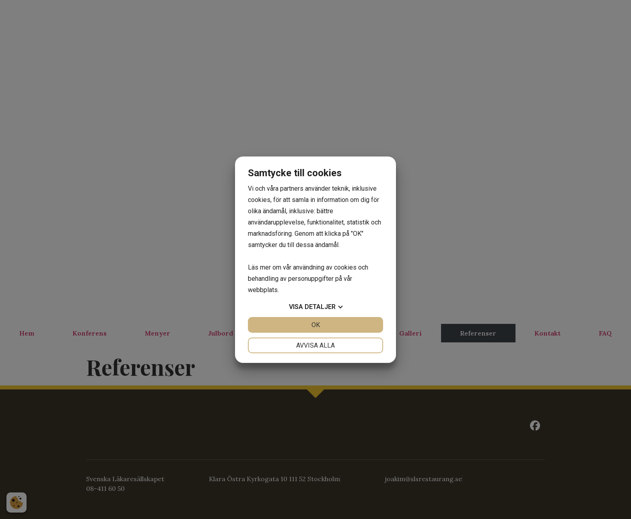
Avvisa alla (315, 345)
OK (315, 325)
